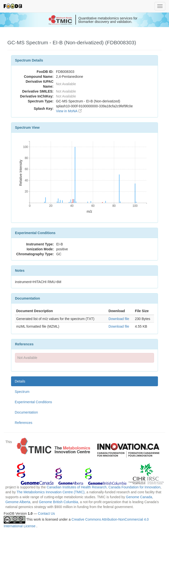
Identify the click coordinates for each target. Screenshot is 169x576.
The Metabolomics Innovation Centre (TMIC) (50, 492)
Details (20, 381)
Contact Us (46, 513)
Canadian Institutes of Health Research (77, 487)
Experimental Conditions (33, 402)
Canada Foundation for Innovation (134, 487)
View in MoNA (69, 111)
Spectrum (22, 392)
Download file (119, 319)
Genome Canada (139, 497)
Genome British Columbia (58, 502)
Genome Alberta (17, 502)
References (23, 423)
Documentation (26, 412)
